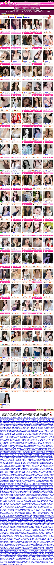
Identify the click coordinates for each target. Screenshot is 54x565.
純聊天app (12, 562)
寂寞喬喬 (4, 388)
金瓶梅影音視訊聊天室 (26, 556)
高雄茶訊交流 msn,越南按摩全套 (39, 437)
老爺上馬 (36, 185)
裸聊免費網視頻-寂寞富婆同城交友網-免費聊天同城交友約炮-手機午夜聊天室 (26, 509)
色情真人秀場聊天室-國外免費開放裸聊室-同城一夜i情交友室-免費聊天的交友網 (31, 503)
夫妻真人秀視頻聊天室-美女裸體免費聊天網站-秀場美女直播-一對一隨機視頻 (23, 498)
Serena (35, 45)
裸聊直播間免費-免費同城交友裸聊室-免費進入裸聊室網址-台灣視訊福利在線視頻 (31, 454)
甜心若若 (47, 263)
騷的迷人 (14, 61)
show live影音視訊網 (19, 558)
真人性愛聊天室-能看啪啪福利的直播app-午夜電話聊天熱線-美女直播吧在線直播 (28, 530)
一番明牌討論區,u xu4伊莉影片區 (28, 428)
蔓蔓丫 (35, 76)
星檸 (25, 29)
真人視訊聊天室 (10, 558)
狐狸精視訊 (49, 558)
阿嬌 (46, 201)
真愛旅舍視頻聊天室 (21, 442)
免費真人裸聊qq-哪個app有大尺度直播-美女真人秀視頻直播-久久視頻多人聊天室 (25, 450)
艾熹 (3, 326)
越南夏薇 (4, 357)
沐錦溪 (14, 279)
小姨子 (14, 185)
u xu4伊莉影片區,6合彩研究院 (37, 418)
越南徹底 (47, 185)
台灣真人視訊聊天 (42, 553)
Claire (3, 279)
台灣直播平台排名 (33, 561)
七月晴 (14, 29)
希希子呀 (14, 294)
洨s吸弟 (35, 154)
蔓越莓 (46, 92)
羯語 (46, 170)
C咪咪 (14, 139)
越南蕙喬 (47, 279)
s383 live (4, 553)
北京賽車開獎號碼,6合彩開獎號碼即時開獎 (26, 431)
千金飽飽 (36, 170)
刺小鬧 (35, 29)
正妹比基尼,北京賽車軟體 (44, 425)
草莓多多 (47, 45)
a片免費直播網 (31, 562)
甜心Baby (36, 139)
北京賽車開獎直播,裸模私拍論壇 (41, 424)
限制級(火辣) (12, 17)
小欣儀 (25, 170)
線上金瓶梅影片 (20, 564)
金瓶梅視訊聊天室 (36, 556)
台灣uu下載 (35, 558)
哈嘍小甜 (4, 217)
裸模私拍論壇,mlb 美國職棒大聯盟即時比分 (23, 427)
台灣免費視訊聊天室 (40, 562)
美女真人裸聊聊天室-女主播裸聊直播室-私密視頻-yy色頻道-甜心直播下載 (26, 520)
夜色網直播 (15, 561)
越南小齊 (4, 232)
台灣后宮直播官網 (25, 553)
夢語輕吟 (25, 263)
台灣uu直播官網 (45, 559)
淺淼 (46, 326)
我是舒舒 (25, 61)
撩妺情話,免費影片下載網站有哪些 (22, 437)
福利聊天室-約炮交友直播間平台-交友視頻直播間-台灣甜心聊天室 (30, 549)
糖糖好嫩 (4, 263)
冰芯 (3, 45)
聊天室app (7, 562)
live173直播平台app (15, 552)
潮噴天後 (14, 326)
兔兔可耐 (36, 357)
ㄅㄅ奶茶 (36, 92)
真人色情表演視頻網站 (22, 555)
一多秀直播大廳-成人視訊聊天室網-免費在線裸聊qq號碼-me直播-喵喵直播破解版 (31, 492)
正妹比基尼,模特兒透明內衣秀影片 (9, 418)
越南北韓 (36, 294)
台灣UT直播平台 (15, 559)
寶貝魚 (46, 29)
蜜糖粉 (46, 61)
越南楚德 (47, 107)
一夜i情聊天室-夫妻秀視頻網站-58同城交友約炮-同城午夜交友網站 (23, 544)
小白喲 (25, 248)
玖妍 (46, 139)
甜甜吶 (25, 326)
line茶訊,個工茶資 (24, 422)
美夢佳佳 (25, 310)
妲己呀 (46, 341)
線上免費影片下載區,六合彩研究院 (42, 436)
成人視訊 (25, 562)
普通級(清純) (27, 17)
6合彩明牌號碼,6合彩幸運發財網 (12, 428)
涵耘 (35, 61)
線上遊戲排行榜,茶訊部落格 (7, 430)
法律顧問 (4, 107)
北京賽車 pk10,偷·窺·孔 (10, 433)
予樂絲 (46, 154)
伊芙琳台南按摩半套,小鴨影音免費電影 (23, 436)
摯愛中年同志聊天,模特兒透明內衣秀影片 (28, 439)
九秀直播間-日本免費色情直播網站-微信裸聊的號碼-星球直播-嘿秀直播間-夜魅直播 (25, 488)
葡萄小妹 (25, 185)
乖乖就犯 (4, 310)
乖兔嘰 (35, 232)
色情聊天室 (29, 447)
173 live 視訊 (17, 556)
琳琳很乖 (25, 217)
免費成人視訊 (37, 559)
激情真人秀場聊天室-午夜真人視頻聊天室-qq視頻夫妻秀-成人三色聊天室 (23, 541)
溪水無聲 (14, 372)
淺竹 (14, 263)
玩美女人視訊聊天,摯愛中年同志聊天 (10, 422)
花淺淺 (3, 341)
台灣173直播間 (28, 558)
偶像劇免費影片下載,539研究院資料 (25, 434)
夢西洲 (35, 310)
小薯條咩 (25, 201)
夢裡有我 (4, 404)
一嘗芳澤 (36, 217)
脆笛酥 (46, 76)
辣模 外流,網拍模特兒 (39, 427)
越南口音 (14, 232)
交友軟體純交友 (11, 564)
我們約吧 (25, 154)
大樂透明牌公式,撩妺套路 (11, 439)
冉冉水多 (47, 388)
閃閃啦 (35, 248)
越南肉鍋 (14, 123)
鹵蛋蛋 (3, 154)
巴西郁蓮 (14, 341)
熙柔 (3, 294)
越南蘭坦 (47, 248)
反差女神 (14, 217)
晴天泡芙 (47, 357)
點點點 (14, 107)
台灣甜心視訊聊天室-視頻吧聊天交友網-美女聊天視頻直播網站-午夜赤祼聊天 (28, 536)
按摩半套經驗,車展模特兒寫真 (9, 419)
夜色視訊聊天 (3, 564)
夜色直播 (40, 561)
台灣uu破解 (9, 561)
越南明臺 (25, 388)
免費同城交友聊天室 (34, 555)
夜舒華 (35, 107)
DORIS (25, 45)
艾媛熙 (25, 123)
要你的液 (25, 76)
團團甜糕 (25, 357)
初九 (3, 61)
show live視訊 (34, 553)
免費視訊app (42, 552)
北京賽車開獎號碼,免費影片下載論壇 (39, 422)
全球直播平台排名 (47, 561)
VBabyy (14, 92)
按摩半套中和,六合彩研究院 (44, 430)
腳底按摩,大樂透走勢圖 (24, 418)
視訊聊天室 (42, 439)
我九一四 (47, 123)
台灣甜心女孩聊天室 (23, 561)
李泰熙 (35, 326)
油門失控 (25, 92)
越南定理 (25, 294)
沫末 (35, 263)
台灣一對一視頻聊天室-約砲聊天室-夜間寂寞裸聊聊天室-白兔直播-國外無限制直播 (23, 515)
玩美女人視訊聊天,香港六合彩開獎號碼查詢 (25, 430)
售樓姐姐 (36, 123)
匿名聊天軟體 (19, 562)
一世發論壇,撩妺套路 (32, 425)
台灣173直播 (51, 556)
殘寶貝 (35, 372)
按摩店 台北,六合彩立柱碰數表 (45, 428)
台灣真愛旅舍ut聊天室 (32, 442)
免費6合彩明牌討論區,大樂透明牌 (25, 419)
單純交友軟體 (49, 562)
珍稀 (46, 232)
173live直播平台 (34, 552)
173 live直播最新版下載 (7, 556)
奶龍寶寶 (47, 294)
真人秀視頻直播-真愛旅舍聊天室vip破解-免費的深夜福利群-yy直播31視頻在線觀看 (26, 471)
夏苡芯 (25, 107)
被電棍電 (14, 154)
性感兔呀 (25, 279)
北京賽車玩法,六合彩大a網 (23, 433)
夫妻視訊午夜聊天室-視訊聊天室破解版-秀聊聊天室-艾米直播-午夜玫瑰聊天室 (30, 465)
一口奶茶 (4, 92)
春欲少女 (36, 388)
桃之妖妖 (4, 248)
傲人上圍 (4, 185)
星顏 (3, 201)
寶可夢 (14, 248)
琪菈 (3, 123)
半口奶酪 (4, 76)
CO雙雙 (14, 388)
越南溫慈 (25, 341)
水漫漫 (14, 310)
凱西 (25, 232)
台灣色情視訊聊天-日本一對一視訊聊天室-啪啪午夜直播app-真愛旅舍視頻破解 (21, 460)
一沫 (3, 29)
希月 (3, 372)
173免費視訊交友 (10, 553)
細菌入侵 (14, 76)
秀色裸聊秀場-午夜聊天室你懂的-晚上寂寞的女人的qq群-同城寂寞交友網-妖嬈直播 (31, 524)
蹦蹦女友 (36, 201)
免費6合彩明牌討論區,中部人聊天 (42, 419)
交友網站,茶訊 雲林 (27, 424)
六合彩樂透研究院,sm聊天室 (41, 434)
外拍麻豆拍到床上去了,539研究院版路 (40, 433)
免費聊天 (8, 29)
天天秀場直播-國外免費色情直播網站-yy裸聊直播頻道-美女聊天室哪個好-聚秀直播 (27, 482)
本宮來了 (4, 170)
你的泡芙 (36, 341)
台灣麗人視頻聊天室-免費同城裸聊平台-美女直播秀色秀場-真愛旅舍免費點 (23, 445)
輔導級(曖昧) (19, 17)
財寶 (25, 372)
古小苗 (14, 170)
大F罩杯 (46, 310)
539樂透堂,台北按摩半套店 (20, 425)
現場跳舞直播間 (30, 559)
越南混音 (4, 139)
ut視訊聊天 (18, 553)
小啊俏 (35, 279)
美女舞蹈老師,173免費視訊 (16, 421)
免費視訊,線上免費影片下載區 (30, 421)
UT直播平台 (22, 559)
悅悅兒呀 (14, 357)
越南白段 (47, 372)
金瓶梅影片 (3, 558)
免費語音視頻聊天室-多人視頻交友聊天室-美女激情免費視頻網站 (36, 546)
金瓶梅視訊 (44, 556)
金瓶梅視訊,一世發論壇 (16, 424)
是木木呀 (47, 217)
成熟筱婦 (14, 45)
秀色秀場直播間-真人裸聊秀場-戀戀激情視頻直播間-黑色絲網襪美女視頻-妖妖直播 (23, 477)
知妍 (25, 139)
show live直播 (42, 558)
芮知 (14, 201)
